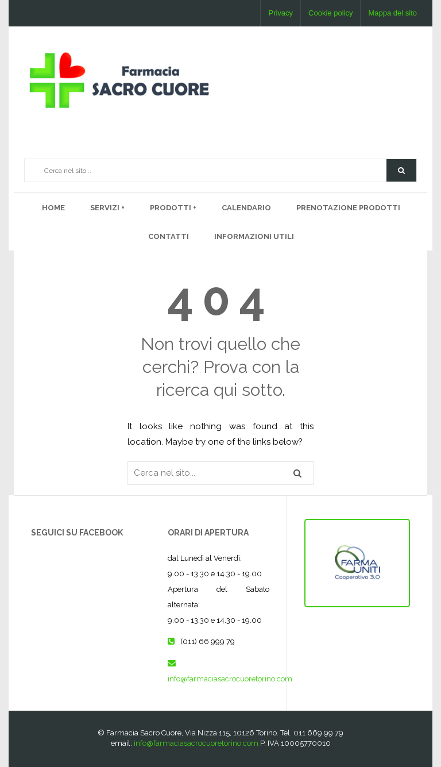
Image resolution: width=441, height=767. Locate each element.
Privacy (280, 13)
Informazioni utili (254, 236)
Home (53, 207)
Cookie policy (330, 13)
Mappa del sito (392, 13)
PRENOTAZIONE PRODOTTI (348, 207)
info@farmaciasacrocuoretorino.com (230, 679)
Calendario (246, 207)
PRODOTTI (171, 207)
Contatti (168, 236)
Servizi (105, 207)
